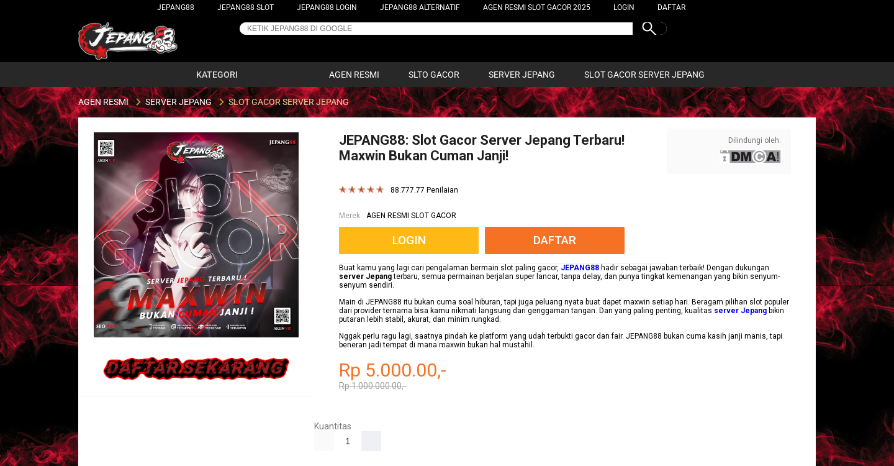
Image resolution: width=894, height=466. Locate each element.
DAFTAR (671, 7)
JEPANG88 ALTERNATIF (420, 7)
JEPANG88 (175, 7)
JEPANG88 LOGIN (327, 7)
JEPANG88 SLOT (245, 7)
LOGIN (623, 7)
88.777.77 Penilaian (424, 190)
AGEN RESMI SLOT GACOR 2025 (536, 7)
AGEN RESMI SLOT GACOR (411, 215)
